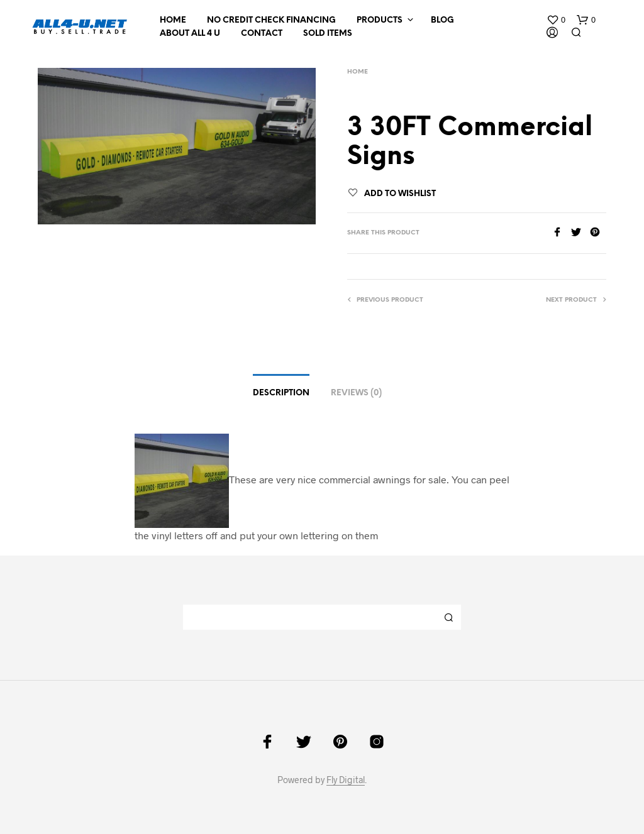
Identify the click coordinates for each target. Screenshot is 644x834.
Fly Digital (345, 780)
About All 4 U (190, 34)
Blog (442, 20)
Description (281, 393)
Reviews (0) (356, 393)
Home (173, 20)
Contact (261, 34)
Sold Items (327, 34)
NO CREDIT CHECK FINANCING (271, 20)
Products (379, 20)
